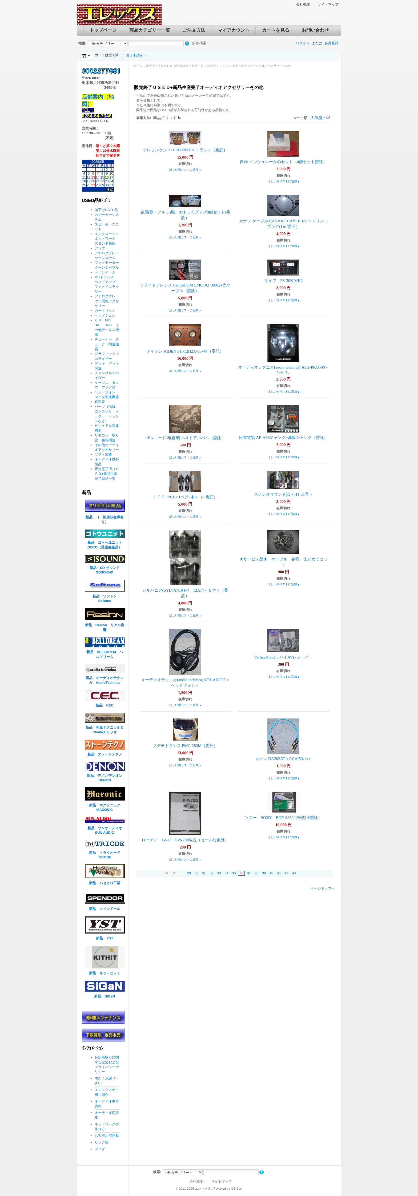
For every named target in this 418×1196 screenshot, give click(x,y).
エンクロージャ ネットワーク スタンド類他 (108, 238)
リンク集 (101, 1142)
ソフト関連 (103, 454)
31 (204, 873)
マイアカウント (234, 30)
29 (189, 873)
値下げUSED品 (106, 210)
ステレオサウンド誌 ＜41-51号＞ (283, 494)
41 (279, 873)
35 (234, 873)
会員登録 (331, 43)
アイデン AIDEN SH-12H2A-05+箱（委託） (185, 351)
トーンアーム (105, 272)
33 (219, 873)
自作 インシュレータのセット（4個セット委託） (283, 161)
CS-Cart (236, 1188)
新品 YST (104, 938)
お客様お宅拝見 (107, 1136)
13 (93, 177)
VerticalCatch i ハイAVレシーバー (283, 657)
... (181, 873)
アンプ (100, 248)
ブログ (100, 1149)
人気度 (317, 117)
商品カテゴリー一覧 (149, 30)
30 (196, 873)
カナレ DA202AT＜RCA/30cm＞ (283, 758)
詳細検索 (199, 43)
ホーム (137, 65)
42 (286, 873)
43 (294, 873)
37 (249, 873)
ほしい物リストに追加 (184, 169)
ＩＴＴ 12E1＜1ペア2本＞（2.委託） (185, 497)
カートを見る (275, 30)
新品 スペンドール (104, 909)
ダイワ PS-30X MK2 (283, 280)
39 (264, 873)
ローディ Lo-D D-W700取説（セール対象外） (185, 840)
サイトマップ (328, 4)
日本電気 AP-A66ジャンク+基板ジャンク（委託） (283, 437)
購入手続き (134, 56)
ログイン (303, 43)
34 (226, 873)
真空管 (100, 402)
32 (211, 873)
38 (256, 873)
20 (93, 181)
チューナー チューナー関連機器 (107, 344)
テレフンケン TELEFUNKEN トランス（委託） (185, 150)
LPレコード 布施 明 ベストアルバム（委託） (185, 437)
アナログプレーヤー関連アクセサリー (107, 301)
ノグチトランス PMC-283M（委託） (185, 745)
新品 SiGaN (104, 996)
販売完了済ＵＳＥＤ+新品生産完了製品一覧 (174, 65)
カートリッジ (107, 311)
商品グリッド (165, 117)
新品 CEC (106, 705)
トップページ (103, 30)
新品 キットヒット (104, 973)
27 (93, 185)
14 (97, 177)
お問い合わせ (315, 30)
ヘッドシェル (105, 315)
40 (271, 873)
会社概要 (303, 4)
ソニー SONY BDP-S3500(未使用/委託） (283, 817)
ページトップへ (323, 888)
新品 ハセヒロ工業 (104, 883)
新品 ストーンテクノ (104, 754)
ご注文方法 (194, 30)
